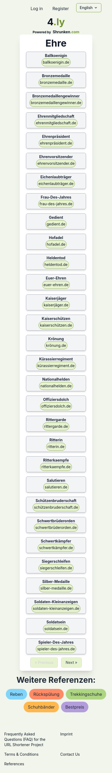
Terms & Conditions (21, 754)
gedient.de (56, 224)
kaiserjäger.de (56, 305)
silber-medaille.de (56, 588)
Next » (71, 662)
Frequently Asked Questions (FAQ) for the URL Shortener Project (24, 739)
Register (60, 8)
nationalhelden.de (56, 386)
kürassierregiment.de (56, 365)
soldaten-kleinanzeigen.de (56, 608)
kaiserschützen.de (56, 325)
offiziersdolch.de (56, 406)
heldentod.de (55, 264)
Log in (37, 8)
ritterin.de (56, 446)
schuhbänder (41, 707)
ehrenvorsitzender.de (56, 163)
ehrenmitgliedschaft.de (56, 123)
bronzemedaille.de (56, 82)
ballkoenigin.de (56, 62)
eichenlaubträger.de (56, 183)
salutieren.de (56, 487)
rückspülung (46, 694)
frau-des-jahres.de (56, 204)
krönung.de (56, 345)
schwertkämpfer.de (56, 547)
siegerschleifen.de (56, 568)
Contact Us (70, 754)
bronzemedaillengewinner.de (56, 102)
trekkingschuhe (86, 694)
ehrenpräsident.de (56, 143)
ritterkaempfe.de (56, 466)
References (14, 764)
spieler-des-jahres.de (56, 649)
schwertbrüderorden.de (56, 527)
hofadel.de (56, 244)
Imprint (66, 734)
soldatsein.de (56, 628)
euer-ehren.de (56, 284)
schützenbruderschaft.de (56, 507)
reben (16, 694)
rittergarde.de (56, 426)
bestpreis (74, 707)
